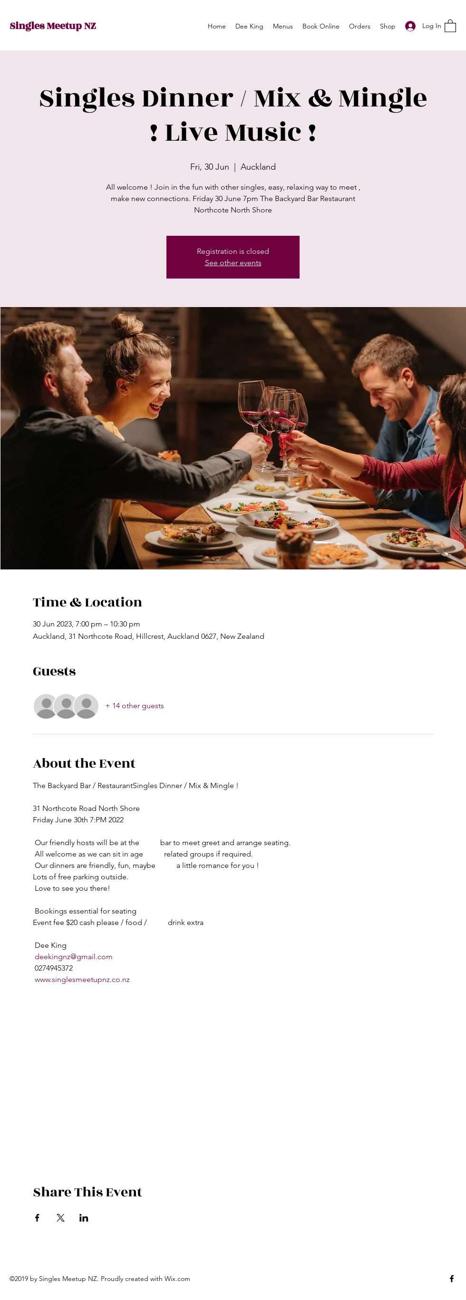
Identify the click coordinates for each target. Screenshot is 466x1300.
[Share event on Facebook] (37, 1218)
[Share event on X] (60, 1218)
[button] (450, 25)
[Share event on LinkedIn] (83, 1218)
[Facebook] (451, 1278)
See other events (233, 262)
